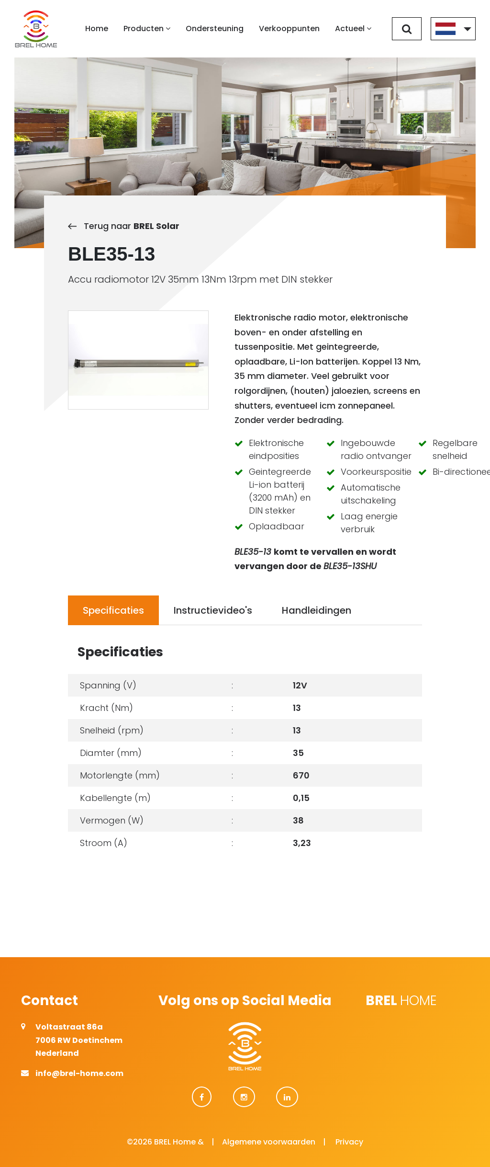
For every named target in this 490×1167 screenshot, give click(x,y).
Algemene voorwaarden (268, 1141)
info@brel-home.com (79, 1073)
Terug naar (123, 226)
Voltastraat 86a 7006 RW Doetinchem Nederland (78, 1039)
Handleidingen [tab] (316, 610)
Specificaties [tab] (113, 610)
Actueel (353, 28)
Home (96, 28)
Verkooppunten (289, 28)
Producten (146, 28)
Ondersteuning (215, 28)
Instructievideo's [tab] (213, 610)
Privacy (349, 1141)
